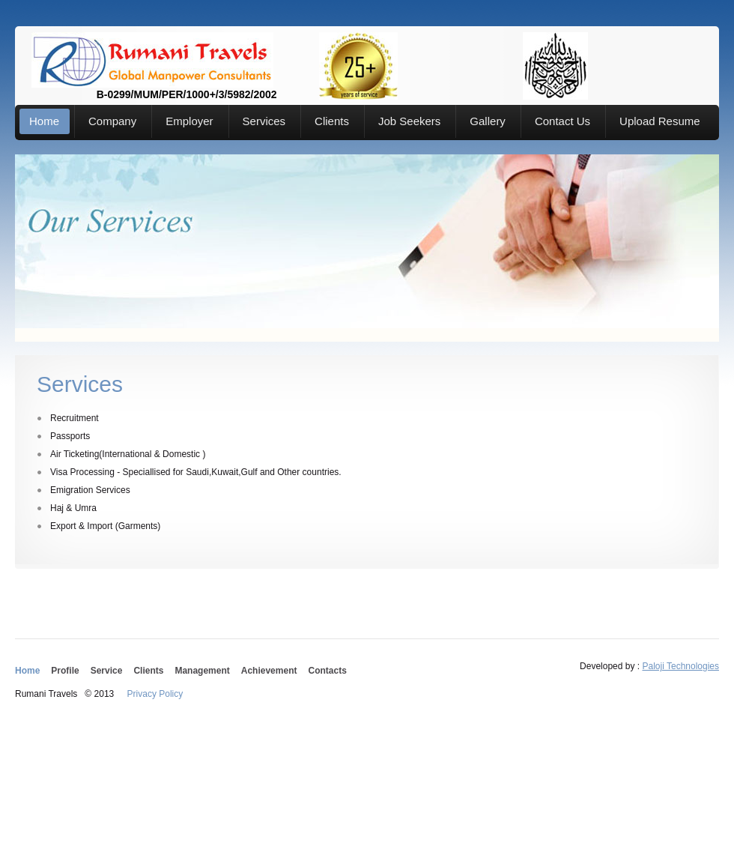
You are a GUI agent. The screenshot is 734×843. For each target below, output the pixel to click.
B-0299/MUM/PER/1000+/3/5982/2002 (152, 60)
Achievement (269, 670)
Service (107, 670)
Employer (189, 121)
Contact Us (562, 121)
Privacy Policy (155, 694)
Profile (65, 670)
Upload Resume (659, 121)
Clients (332, 121)
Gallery (488, 121)
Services (264, 121)
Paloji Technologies (680, 666)
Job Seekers (409, 121)
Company (112, 121)
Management (202, 670)
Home (44, 121)
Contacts (327, 670)
